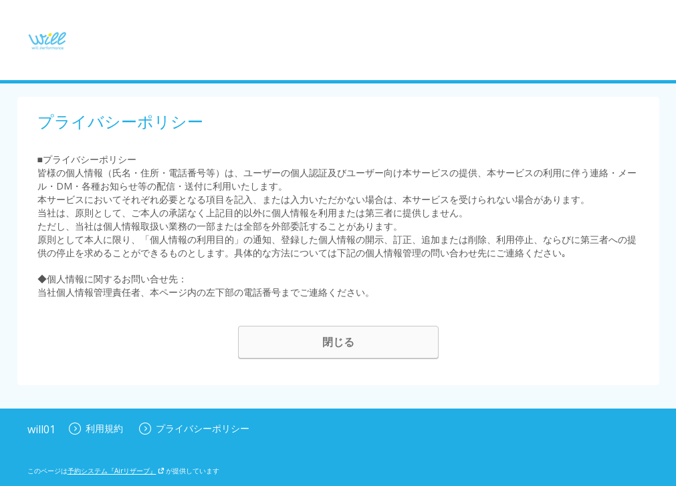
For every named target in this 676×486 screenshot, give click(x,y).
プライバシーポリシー (194, 428)
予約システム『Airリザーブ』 (116, 470)
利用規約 (96, 428)
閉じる (338, 341)
